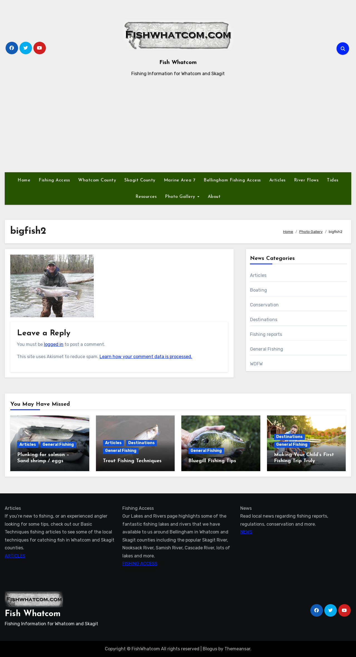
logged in (53, 344)
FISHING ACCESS (139, 563)
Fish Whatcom (178, 62)
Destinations (263, 319)
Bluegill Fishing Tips (212, 461)
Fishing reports (266, 334)
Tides (332, 180)
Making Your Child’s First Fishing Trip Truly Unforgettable (304, 460)
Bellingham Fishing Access (232, 180)
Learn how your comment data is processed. (146, 356)
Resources (146, 197)
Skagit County (139, 180)
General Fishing (266, 349)
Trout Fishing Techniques (132, 461)
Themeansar (237, 648)
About (214, 197)
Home (24, 180)
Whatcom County (97, 180)
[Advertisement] (178, 125)
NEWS (246, 532)
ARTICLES (15, 555)
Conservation (264, 304)
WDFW (256, 363)
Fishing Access (54, 180)
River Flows (306, 180)
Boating (258, 290)
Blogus (210, 648)
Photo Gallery (181, 197)
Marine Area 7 (180, 180)
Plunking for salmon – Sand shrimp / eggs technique (43, 460)
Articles (277, 180)
